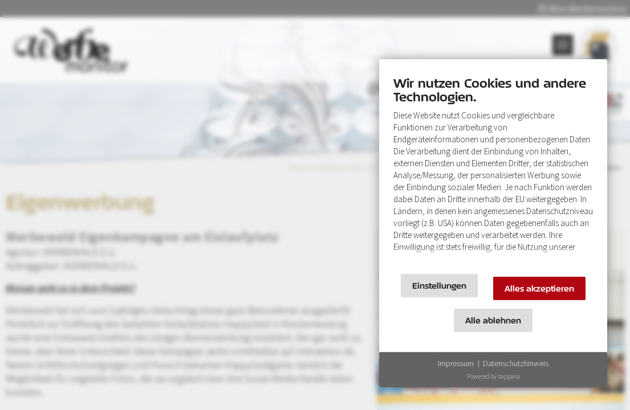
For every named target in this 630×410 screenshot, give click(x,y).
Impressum (456, 363)
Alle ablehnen (493, 320)
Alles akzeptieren (539, 288)
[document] (493, 169)
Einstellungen (439, 285)
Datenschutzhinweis (515, 363)
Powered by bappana (493, 376)
